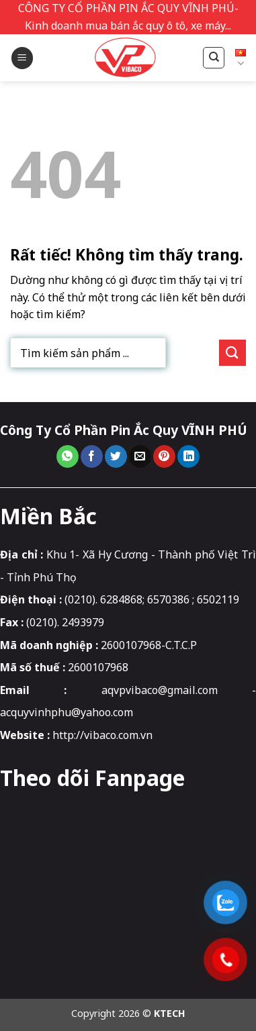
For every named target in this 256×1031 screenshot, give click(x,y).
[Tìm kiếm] (213, 57)
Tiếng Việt (240, 58)
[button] (22, 58)
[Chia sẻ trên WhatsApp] (67, 456)
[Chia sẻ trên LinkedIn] (188, 456)
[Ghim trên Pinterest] (164, 456)
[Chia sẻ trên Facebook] (92, 456)
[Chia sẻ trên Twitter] (116, 456)
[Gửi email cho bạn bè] (140, 456)
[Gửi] (232, 353)
